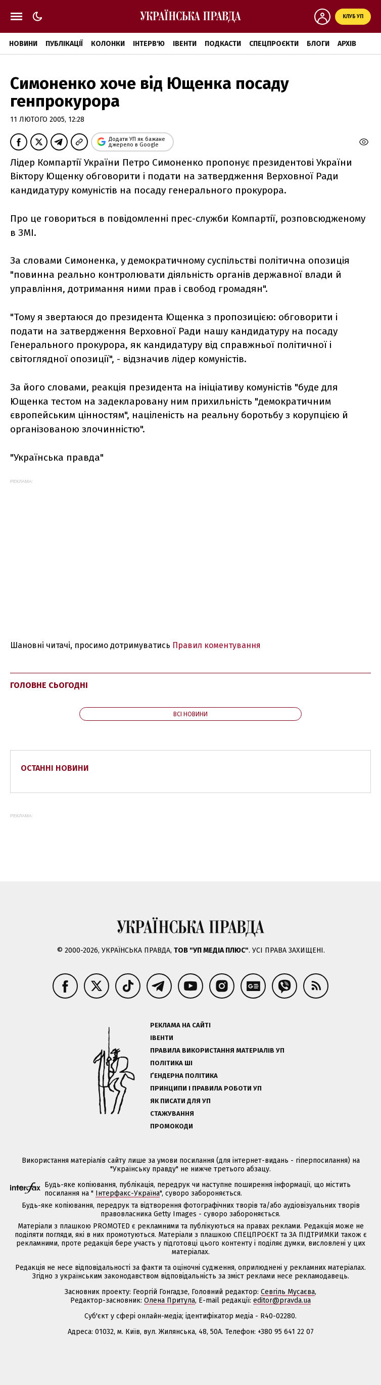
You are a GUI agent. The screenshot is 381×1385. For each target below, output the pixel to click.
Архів (347, 43)
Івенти (185, 43)
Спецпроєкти (274, 43)
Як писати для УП (180, 1101)
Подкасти (223, 43)
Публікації (64, 43)
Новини (23, 43)
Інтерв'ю (149, 43)
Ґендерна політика (184, 1075)
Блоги (318, 43)
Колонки (108, 43)
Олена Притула (169, 1300)
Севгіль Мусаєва (288, 1292)
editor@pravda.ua (282, 1300)
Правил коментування (216, 645)
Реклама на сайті (180, 1025)
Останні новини (55, 768)
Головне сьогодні (49, 685)
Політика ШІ (171, 1063)
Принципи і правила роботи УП (206, 1088)
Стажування (172, 1113)
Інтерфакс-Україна (128, 1193)
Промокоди (171, 1126)
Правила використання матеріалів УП (217, 1050)
